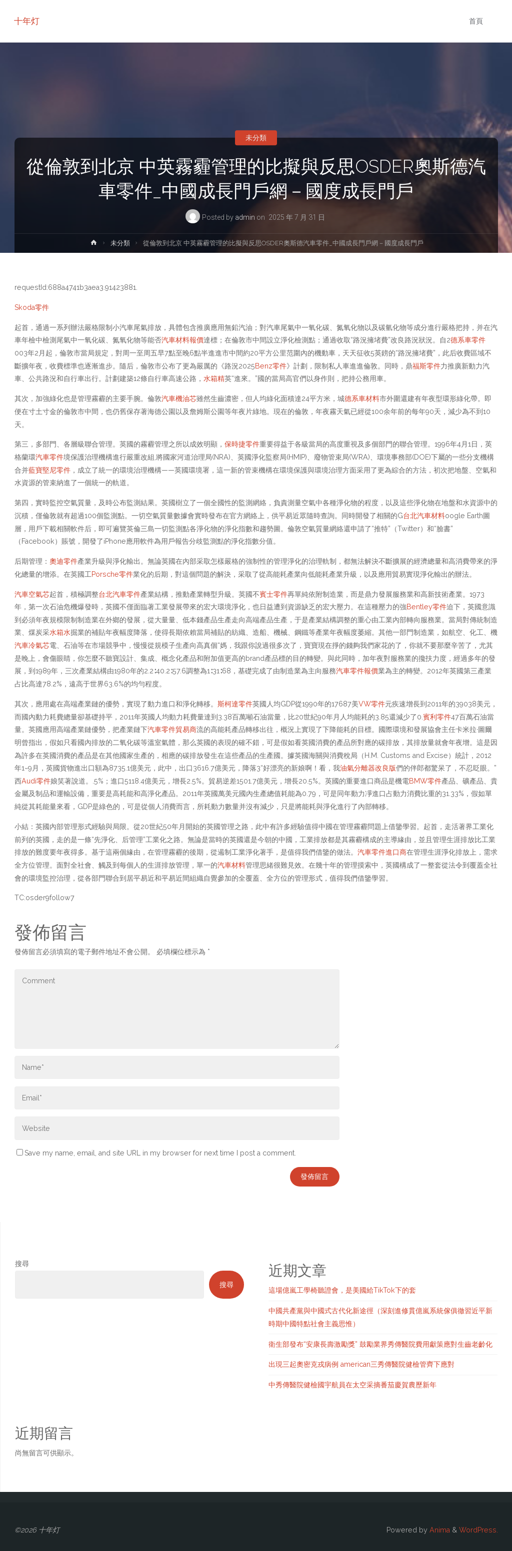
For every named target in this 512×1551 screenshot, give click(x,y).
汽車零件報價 (357, 671)
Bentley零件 (426, 607)
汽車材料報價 (183, 340)
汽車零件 (50, 457)
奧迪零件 (64, 561)
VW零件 (371, 704)
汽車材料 (232, 865)
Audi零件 (36, 781)
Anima (439, 1530)
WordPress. (478, 1530)
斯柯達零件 (235, 704)
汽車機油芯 (179, 399)
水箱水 (60, 632)
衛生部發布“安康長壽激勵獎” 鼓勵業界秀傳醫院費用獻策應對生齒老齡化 (380, 1344)
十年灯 (27, 21)
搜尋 (22, 1264)
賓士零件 (274, 594)
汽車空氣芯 (32, 594)
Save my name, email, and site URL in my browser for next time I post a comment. (156, 1153)
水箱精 (214, 378)
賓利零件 (437, 717)
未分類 (256, 138)
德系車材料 (362, 399)
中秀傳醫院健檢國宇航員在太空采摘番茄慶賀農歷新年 (352, 1385)
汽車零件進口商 (382, 852)
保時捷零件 (242, 444)
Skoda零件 (31, 307)
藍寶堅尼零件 (49, 470)
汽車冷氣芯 (32, 645)
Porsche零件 (112, 574)
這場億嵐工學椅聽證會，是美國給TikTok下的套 (342, 1290)
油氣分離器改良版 (368, 768)
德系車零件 (468, 340)
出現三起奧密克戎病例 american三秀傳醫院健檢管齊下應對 (361, 1364)
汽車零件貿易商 (172, 729)
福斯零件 (426, 366)
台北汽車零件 (119, 594)
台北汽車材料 (424, 516)
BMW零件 (425, 781)
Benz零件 (270, 366)
